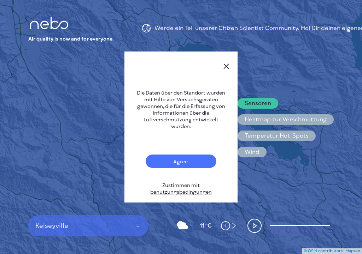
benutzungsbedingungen (181, 192)
